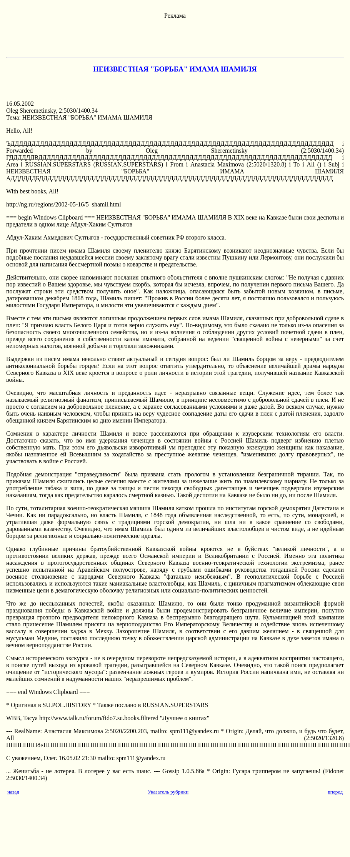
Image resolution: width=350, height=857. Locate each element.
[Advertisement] (175, 36)
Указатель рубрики (168, 792)
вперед (335, 792)
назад (13, 792)
